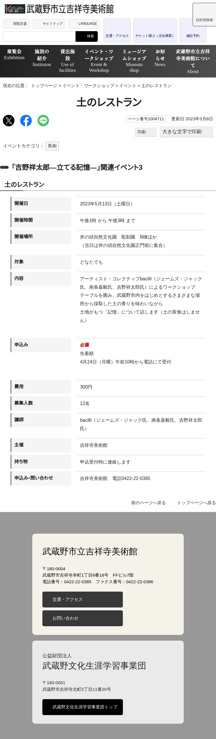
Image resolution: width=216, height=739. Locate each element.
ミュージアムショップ (130, 57)
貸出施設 (60, 60)
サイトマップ (53, 23)
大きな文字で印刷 (182, 130)
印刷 (142, 131)
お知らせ (157, 57)
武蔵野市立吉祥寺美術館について (191, 57)
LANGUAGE (88, 23)
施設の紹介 (37, 57)
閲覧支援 (20, 23)
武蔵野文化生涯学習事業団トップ (83, 689)
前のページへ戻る (152, 485)
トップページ (40, 84)
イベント (111, 84)
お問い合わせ (65, 600)
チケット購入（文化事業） (152, 35)
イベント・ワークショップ (91, 57)
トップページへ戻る (198, 485)
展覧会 (12, 54)
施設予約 (186, 35)
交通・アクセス (117, 35)
